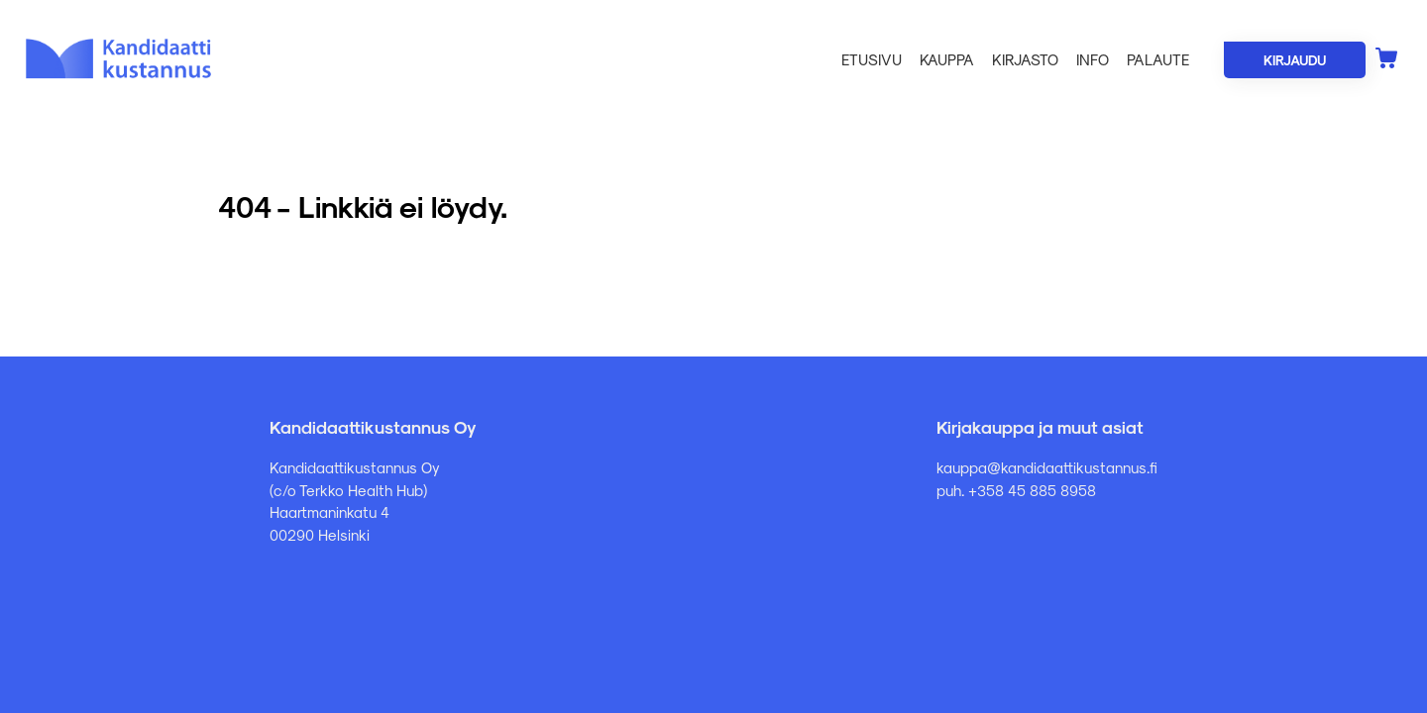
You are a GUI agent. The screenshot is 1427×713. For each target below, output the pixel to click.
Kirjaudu (1294, 59)
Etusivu (871, 59)
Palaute (1158, 59)
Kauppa (947, 59)
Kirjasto (1025, 59)
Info (1092, 59)
